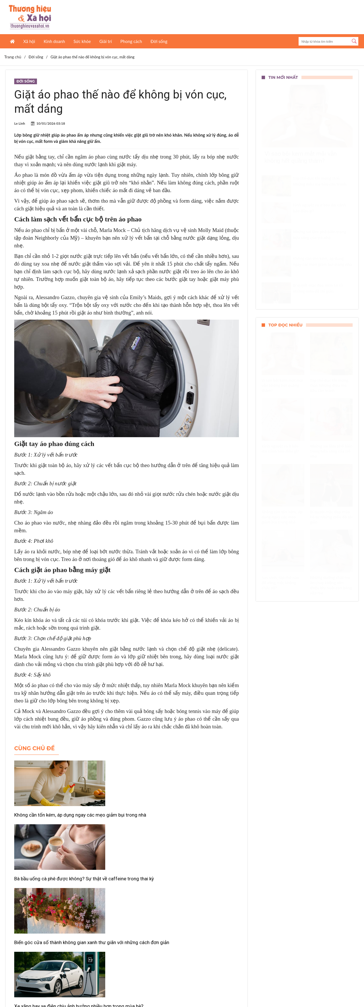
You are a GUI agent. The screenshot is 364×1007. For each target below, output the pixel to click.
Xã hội (29, 41)
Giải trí (105, 41)
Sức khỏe (82, 41)
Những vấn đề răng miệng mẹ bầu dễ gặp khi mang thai (199, 899)
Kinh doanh (54, 41)
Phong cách (131, 41)
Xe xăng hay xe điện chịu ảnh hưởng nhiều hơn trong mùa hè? (48, 899)
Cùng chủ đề (34, 748)
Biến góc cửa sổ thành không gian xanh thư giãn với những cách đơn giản (198, 821)
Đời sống (158, 41)
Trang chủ (12, 56)
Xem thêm (126, 922)
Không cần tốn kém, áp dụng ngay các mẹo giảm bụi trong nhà (49, 818)
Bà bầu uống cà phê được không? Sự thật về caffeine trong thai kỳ (126, 818)
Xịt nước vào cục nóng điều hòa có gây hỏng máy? (124, 899)
